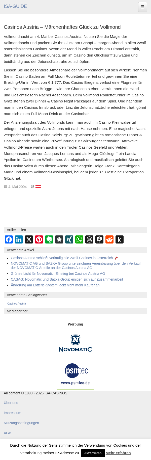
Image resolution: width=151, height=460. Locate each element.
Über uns (11, 403)
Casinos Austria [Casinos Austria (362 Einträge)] (16, 303)
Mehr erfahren (118, 453)
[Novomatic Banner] (75, 343)
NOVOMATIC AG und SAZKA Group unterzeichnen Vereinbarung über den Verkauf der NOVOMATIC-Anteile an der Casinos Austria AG (76, 265)
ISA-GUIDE (15, 6)
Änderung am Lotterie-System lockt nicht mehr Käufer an (55, 285)
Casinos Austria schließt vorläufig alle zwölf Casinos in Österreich (65, 258)
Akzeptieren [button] (93, 453)
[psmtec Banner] (75, 373)
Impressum (12, 413)
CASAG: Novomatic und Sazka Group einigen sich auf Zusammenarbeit (67, 279)
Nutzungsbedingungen (21, 423)
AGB (7, 433)
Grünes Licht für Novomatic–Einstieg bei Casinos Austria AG (58, 274)
